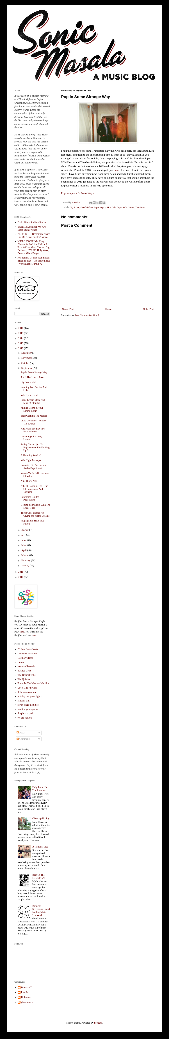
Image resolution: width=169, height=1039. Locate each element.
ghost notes (27, 1002)
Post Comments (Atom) (87, 315)
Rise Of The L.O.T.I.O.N (38, 876)
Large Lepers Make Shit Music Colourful (33, 401)
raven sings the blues (28, 704)
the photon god (25, 713)
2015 (21, 333)
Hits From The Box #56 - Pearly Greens (33, 430)
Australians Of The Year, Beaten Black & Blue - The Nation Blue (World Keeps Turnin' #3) (34, 260)
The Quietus (24, 679)
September (27, 368)
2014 (21, 338)
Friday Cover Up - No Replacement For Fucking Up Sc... (35, 447)
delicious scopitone (27, 692)
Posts (21, 732)
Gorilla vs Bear (25, 658)
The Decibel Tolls (27, 675)
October (25, 363)
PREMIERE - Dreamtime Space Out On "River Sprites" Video (34, 235)
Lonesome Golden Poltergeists (30, 498)
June (23, 540)
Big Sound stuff (28, 382)
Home (108, 309)
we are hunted (25, 717)
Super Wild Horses (125, 207)
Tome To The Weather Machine (33, 683)
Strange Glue (24, 670)
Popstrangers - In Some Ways (77, 193)
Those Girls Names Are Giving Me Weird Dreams (35, 514)
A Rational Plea (40, 846)
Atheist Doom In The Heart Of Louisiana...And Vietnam (34, 489)
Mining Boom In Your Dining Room (32, 409)
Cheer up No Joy (40, 818)
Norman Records (26, 666)
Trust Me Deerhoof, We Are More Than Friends (32, 228)
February (26, 560)
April (24, 550)
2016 (21, 328)
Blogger (98, 1022)
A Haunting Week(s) (31, 455)
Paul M (25, 992)
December (26, 353)
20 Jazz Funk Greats (28, 649)
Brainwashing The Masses (34, 415)
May (23, 545)
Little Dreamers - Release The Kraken (33, 422)
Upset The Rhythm (27, 687)
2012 (21, 348)
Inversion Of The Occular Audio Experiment (34, 467)
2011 (21, 572)
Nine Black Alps (29, 481)
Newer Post (68, 309)
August (25, 530)
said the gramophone (28, 709)
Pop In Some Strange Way (34, 372)
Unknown (26, 997)
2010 (21, 577)
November (27, 358)
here (116, 170)
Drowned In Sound (27, 653)
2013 (21, 343)
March (24, 555)
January (25, 565)
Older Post (148, 309)
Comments (23, 739)
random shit (24, 700)
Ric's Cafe (111, 207)
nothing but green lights (30, 696)
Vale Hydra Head (29, 395)
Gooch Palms (87, 207)
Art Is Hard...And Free (32, 377)
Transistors (140, 207)
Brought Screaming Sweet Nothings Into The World (41, 910)
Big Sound (74, 207)
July (23, 535)
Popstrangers (100, 207)
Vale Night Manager (31, 460)
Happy (21, 662)
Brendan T (26, 987)
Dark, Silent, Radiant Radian (32, 222)
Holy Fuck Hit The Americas (39, 789)
